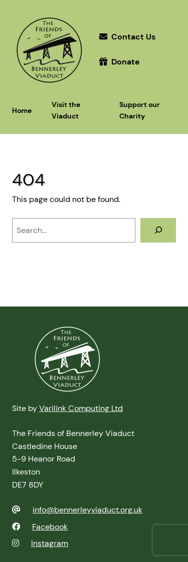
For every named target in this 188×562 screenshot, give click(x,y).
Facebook (50, 527)
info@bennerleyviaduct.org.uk (87, 509)
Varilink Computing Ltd (81, 408)
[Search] (158, 230)
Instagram (49, 543)
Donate (125, 61)
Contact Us (133, 37)
